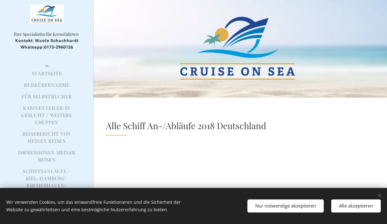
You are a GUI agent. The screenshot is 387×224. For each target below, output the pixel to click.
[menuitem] (47, 73)
